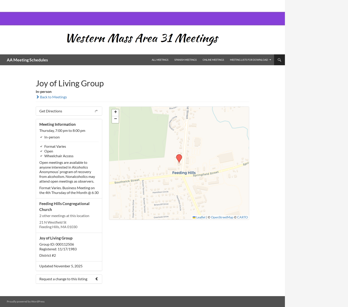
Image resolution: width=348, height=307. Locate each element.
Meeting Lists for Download (249, 59)
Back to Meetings (51, 97)
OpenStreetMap (222, 217)
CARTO (242, 217)
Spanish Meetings (185, 59)
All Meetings (160, 59)
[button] (177, 155)
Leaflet (199, 217)
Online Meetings (213, 59)
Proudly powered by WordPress (26, 301)
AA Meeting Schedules (27, 59)
